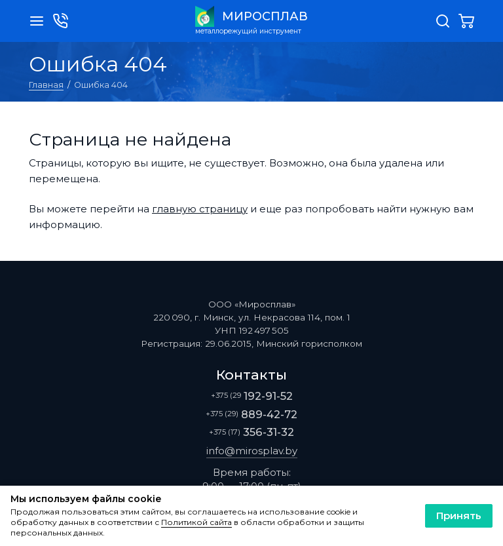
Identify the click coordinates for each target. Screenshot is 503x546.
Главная (46, 85)
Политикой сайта (196, 522)
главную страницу (200, 209)
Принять (458, 515)
